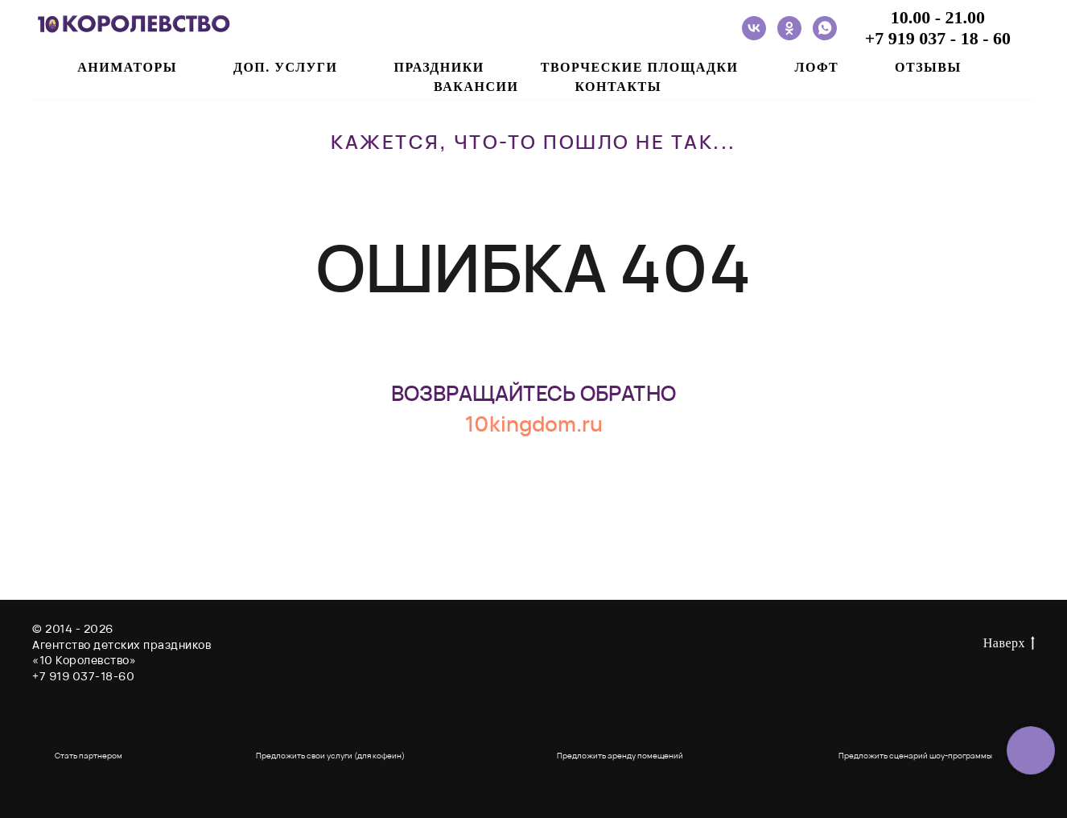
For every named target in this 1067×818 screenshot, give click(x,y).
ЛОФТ (816, 67)
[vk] (754, 28)
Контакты (618, 86)
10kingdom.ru (533, 423)
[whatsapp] (825, 28)
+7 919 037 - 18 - (929, 38)
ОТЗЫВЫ (928, 67)
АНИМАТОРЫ (127, 67)
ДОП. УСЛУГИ (285, 67)
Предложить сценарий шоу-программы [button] (915, 755)
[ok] (789, 28)
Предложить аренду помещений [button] (620, 755)
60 (1002, 38)
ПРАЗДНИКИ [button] (438, 67)
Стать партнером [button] (88, 755)
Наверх (1009, 644)
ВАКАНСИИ (476, 86)
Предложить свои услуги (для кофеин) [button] (330, 755)
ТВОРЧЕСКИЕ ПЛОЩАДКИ (640, 67)
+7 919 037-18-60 (83, 676)
